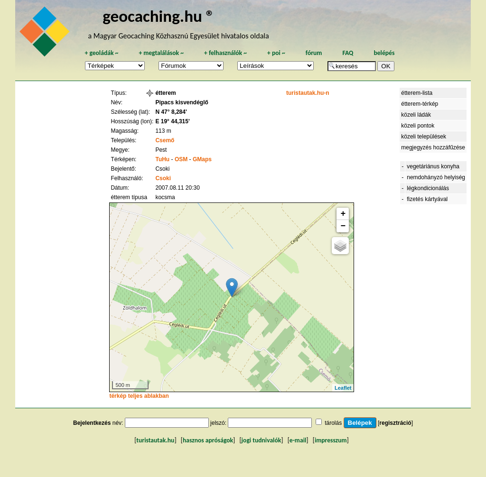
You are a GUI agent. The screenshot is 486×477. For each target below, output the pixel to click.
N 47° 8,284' (171, 112)
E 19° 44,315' (172, 121)
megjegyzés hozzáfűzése (433, 147)
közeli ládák (416, 114)
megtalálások (161, 53)
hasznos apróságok (208, 440)
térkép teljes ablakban (138, 396)
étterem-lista (416, 93)
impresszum (331, 440)
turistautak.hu (155, 440)
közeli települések (423, 136)
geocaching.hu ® (159, 16)
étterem (165, 93)
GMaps (202, 159)
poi (276, 53)
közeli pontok (417, 125)
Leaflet (343, 388)
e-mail (298, 440)
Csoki (163, 178)
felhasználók (225, 53)
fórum (314, 53)
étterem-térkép (419, 104)
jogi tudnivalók (261, 440)
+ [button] (343, 214)
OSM (181, 159)
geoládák (101, 53)
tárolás (333, 423)
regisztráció (395, 423)
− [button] (343, 226)
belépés (384, 53)
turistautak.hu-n (307, 93)
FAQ (347, 53)
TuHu (162, 159)
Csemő (164, 140)
